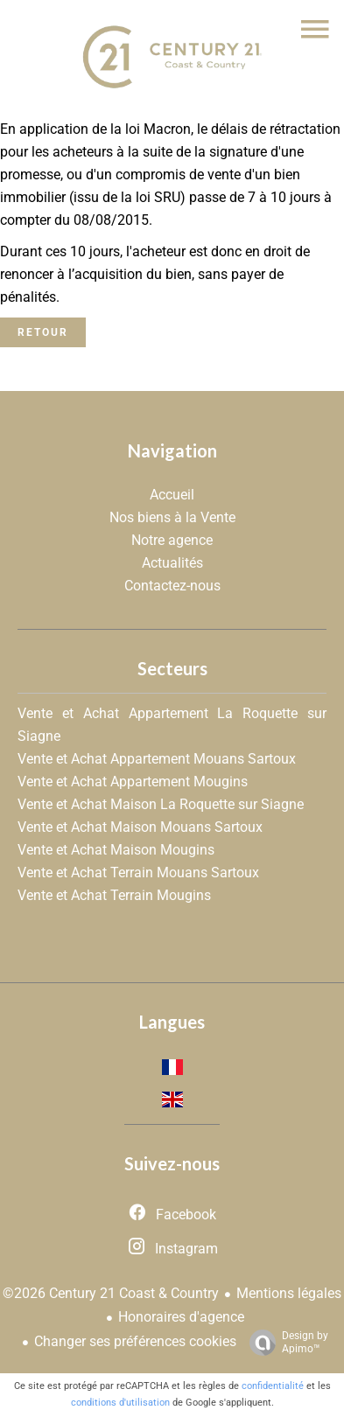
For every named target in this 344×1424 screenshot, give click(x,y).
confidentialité (273, 1386)
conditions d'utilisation (120, 1402)
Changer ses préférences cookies (135, 1341)
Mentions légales (288, 1293)
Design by (284, 1343)
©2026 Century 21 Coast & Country (111, 1293)
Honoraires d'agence (181, 1317)
